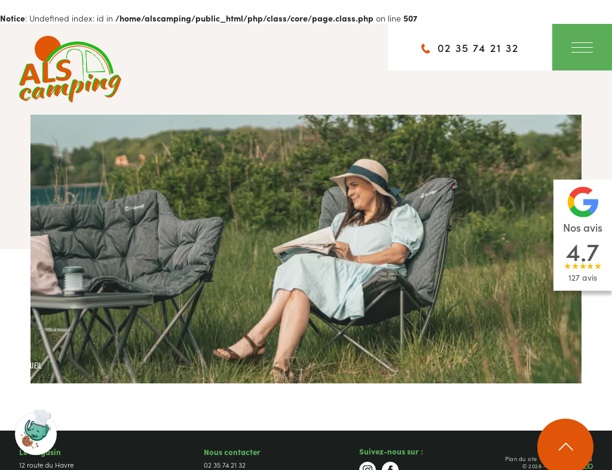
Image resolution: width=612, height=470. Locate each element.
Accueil (30, 365)
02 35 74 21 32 (225, 464)
